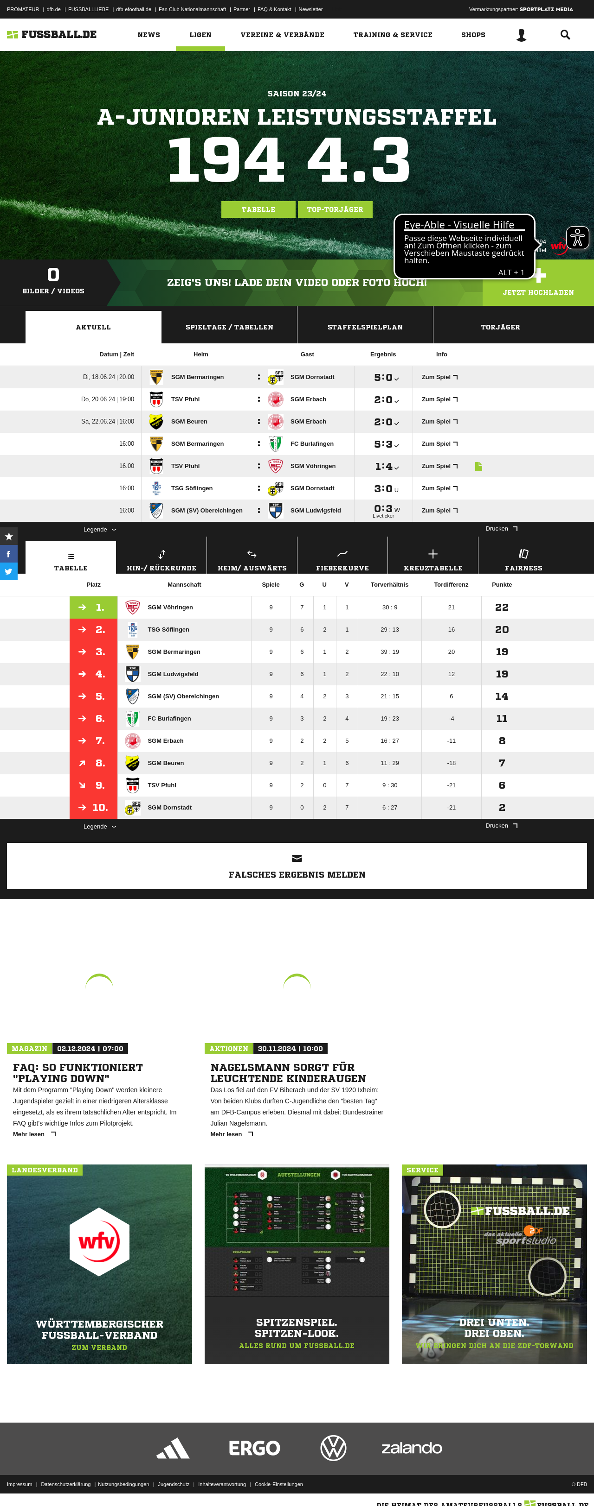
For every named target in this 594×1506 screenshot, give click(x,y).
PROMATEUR (23, 9)
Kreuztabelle (433, 559)
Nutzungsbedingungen (123, 1484)
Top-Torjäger (335, 209)
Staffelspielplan (365, 327)
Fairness (523, 559)
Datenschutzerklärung (65, 1484)
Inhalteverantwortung (222, 1484)
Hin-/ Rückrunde (161, 559)
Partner (241, 9)
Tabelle (258, 209)
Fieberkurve (342, 559)
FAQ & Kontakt (274, 9)
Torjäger (500, 327)
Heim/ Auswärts (252, 559)
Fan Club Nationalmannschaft (192, 9)
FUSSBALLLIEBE (88, 9)
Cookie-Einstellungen (279, 1484)
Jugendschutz (173, 1484)
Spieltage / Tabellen (229, 327)
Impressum (19, 1484)
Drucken (501, 528)
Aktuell (93, 327)
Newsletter (311, 9)
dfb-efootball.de (133, 9)
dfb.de (53, 9)
